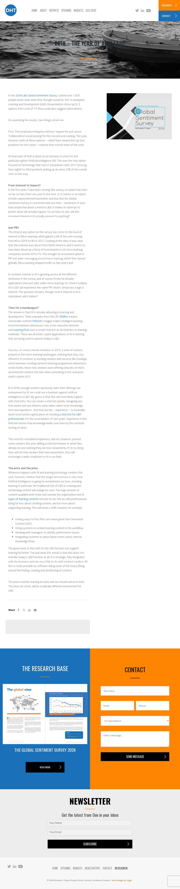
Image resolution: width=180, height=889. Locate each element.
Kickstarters (92, 868)
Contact (107, 868)
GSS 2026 (91, 10)
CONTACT (166, 16)
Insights (78, 10)
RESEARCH (167, 5)
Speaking (66, 10)
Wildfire (63, 316)
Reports (54, 10)
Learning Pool (21, 330)
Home (34, 10)
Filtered (37, 321)
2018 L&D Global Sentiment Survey (36, 95)
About (43, 10)
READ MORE (45, 767)
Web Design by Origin (122, 880)
